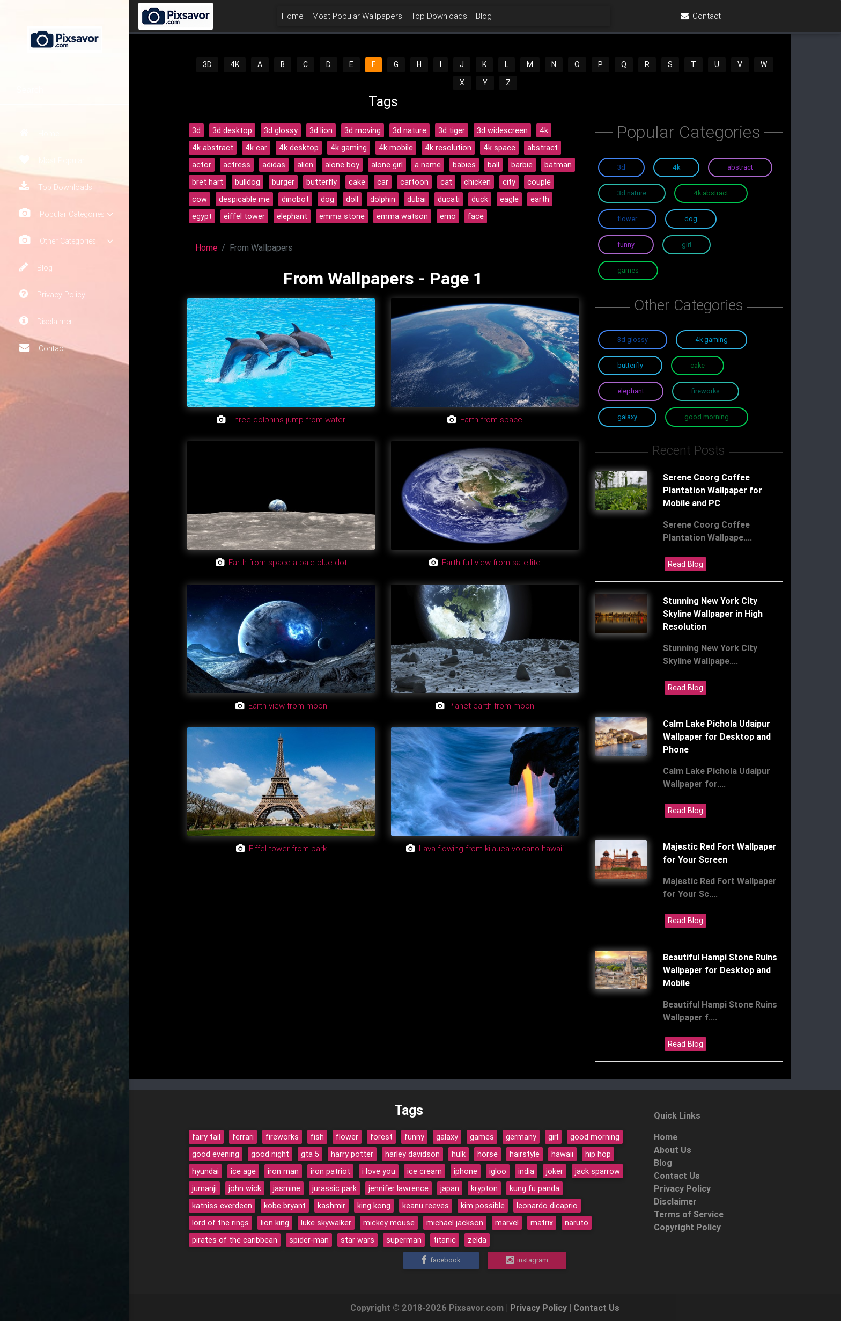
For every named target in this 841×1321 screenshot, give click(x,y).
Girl (686, 244)
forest (381, 1137)
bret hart (207, 182)
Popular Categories (66, 214)
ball (493, 165)
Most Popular (52, 160)
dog (327, 199)
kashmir (331, 1205)
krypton (484, 1188)
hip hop (598, 1154)
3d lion (321, 130)
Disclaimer (45, 321)
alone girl (387, 165)
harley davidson (412, 1154)
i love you (378, 1171)
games (482, 1137)
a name (428, 165)
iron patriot (330, 1171)
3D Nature (631, 193)
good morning (594, 1137)
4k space (499, 147)
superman (404, 1240)
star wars (357, 1240)
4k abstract (212, 147)
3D (207, 64)
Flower (627, 218)
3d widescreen (502, 130)
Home (39, 133)
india (526, 1171)
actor (201, 165)
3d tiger (451, 130)
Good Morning (706, 416)
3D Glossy (632, 339)
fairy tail (206, 1137)
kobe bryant (285, 1205)
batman (558, 165)
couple (539, 182)
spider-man (309, 1240)
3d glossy (281, 130)
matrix (541, 1223)
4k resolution (448, 147)
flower (347, 1137)
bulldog (247, 182)
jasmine (286, 1188)
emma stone (342, 216)
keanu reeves (425, 1205)
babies (464, 165)
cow (199, 199)
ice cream (424, 1171)
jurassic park (334, 1188)
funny (414, 1137)
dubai (416, 199)
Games (628, 270)
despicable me (244, 199)
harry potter (352, 1154)
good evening (215, 1154)
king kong (373, 1205)
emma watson (402, 216)
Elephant (630, 391)
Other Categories (66, 240)
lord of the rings (220, 1223)
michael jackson (454, 1223)
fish (317, 1137)
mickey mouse (389, 1223)
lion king (275, 1223)
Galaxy (627, 416)
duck (479, 199)
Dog (690, 218)
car (382, 182)
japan (449, 1188)
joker (554, 1171)
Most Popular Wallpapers (415, 19)
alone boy (342, 165)
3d (196, 130)
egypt (202, 216)
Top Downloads (55, 186)
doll (352, 199)
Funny (626, 244)
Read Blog (685, 564)
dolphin (382, 199)
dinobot (295, 199)
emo (448, 216)
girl (553, 1137)
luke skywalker (326, 1223)
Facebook (441, 1260)
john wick (244, 1188)
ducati (449, 199)
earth (539, 199)
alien (305, 165)
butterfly (321, 182)
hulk (459, 1154)
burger (283, 182)
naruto (576, 1223)
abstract (542, 147)
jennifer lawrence (398, 1188)
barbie (522, 165)
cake (357, 182)
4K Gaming (711, 339)
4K (234, 64)
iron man (283, 1171)
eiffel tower (244, 216)
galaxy (447, 1137)
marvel (507, 1223)
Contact (42, 347)
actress (236, 165)
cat (446, 182)
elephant (292, 216)
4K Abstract (711, 193)
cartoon (414, 182)
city (509, 182)
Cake (697, 365)
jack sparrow (597, 1171)
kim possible (483, 1205)
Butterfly (630, 365)
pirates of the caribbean (234, 1240)
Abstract (740, 167)
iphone (465, 1171)
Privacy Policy (52, 294)
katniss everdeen (222, 1205)
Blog (36, 267)
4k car (256, 147)
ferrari (243, 1137)
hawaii (562, 1154)
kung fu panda (534, 1188)
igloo (497, 1171)
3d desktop (232, 130)
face (476, 216)
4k (544, 130)
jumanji (204, 1188)
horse (487, 1154)
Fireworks (705, 391)
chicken (477, 182)
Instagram (527, 1260)
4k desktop (299, 147)
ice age (243, 1171)
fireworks (282, 1137)
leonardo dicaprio (547, 1205)
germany (521, 1137)
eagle (509, 199)
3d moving (362, 130)
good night (270, 1154)
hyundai (205, 1171)
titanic (444, 1240)
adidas (273, 165)
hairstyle (525, 1154)
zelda (477, 1240)
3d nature (409, 130)
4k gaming (348, 147)
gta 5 (310, 1154)
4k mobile (396, 147)
